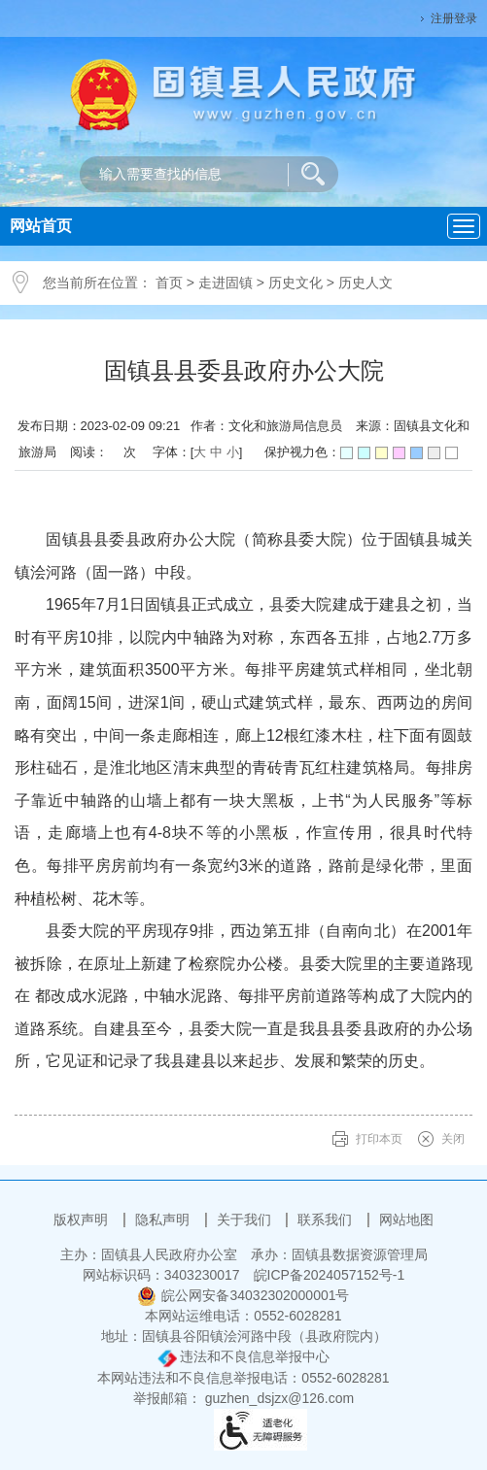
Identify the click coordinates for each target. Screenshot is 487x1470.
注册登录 (454, 18)
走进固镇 (225, 282)
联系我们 (326, 1219)
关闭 (453, 1139)
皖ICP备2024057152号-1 (329, 1275)
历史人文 (365, 282)
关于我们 (246, 1219)
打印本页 (379, 1139)
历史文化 (295, 282)
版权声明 (82, 1219)
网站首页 (41, 225)
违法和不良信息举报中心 (243, 1356)
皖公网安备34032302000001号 (243, 1295)
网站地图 (406, 1219)
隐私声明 (164, 1219)
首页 (169, 282)
